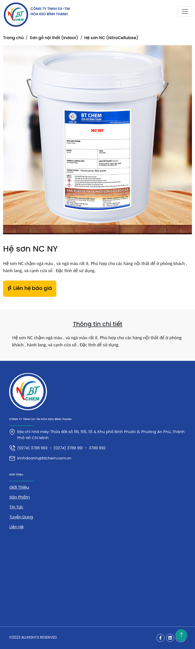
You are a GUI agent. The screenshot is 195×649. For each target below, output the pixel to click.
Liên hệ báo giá (29, 288)
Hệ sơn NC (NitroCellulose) (111, 38)
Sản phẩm (19, 497)
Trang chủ (13, 38)
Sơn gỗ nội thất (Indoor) (54, 38)
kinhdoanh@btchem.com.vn (44, 458)
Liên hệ (16, 527)
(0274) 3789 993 (32, 448)
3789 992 (97, 448)
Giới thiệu (19, 487)
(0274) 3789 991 (68, 448)
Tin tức (16, 507)
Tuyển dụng (21, 517)
